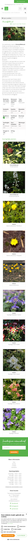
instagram (14, 506)
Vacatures (14, 467)
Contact (14, 465)
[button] (14, 539)
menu (2, 8)
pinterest (14, 508)
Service (14, 464)
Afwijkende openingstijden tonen (14, 487)
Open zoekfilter (6, 18)
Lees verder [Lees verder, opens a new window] (10, 523)
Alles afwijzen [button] (21, 535)
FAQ (14, 462)
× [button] (26, 514)
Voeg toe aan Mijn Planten (19, 24)
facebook (14, 503)
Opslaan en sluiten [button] (8, 535)
